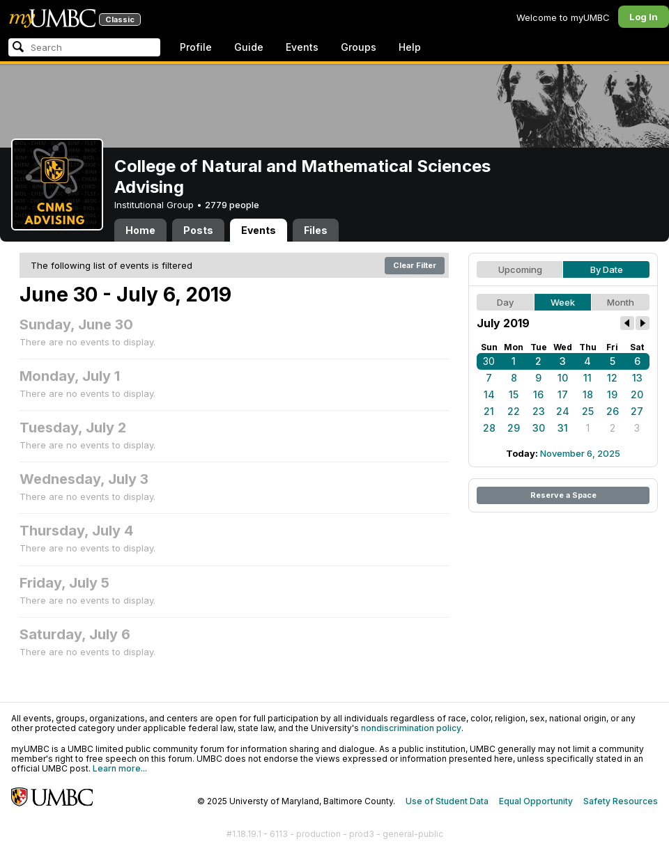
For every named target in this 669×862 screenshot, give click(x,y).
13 (637, 378)
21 (489, 411)
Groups (358, 47)
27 (637, 411)
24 (562, 411)
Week (563, 302)
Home (140, 230)
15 (513, 394)
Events (302, 47)
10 (563, 378)
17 (563, 394)
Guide (248, 47)
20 (637, 394)
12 (612, 378)
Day (505, 302)
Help (410, 47)
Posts (198, 230)
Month (620, 302)
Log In (643, 16)
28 (489, 428)
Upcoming (520, 269)
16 (538, 394)
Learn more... (120, 768)
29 (513, 428)
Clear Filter (414, 265)
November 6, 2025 (580, 453)
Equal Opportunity (536, 801)
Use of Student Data (447, 801)
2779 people (232, 204)
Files (316, 230)
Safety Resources (620, 801)
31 (563, 428)
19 (612, 394)
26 (612, 411)
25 (588, 411)
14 (489, 394)
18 (588, 394)
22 (513, 411)
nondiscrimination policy (411, 728)
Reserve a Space (563, 495)
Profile (196, 47)
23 (538, 411)
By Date (606, 269)
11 (587, 378)
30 (489, 361)
